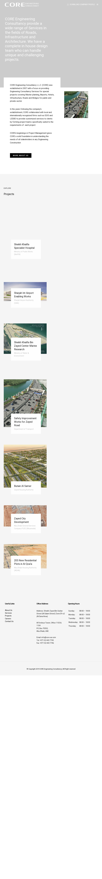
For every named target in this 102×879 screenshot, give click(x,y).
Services (8, 613)
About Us (8, 610)
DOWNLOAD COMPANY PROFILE (81, 4)
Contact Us (9, 621)
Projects (8, 615)
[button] (20, 156)
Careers (8, 618)
